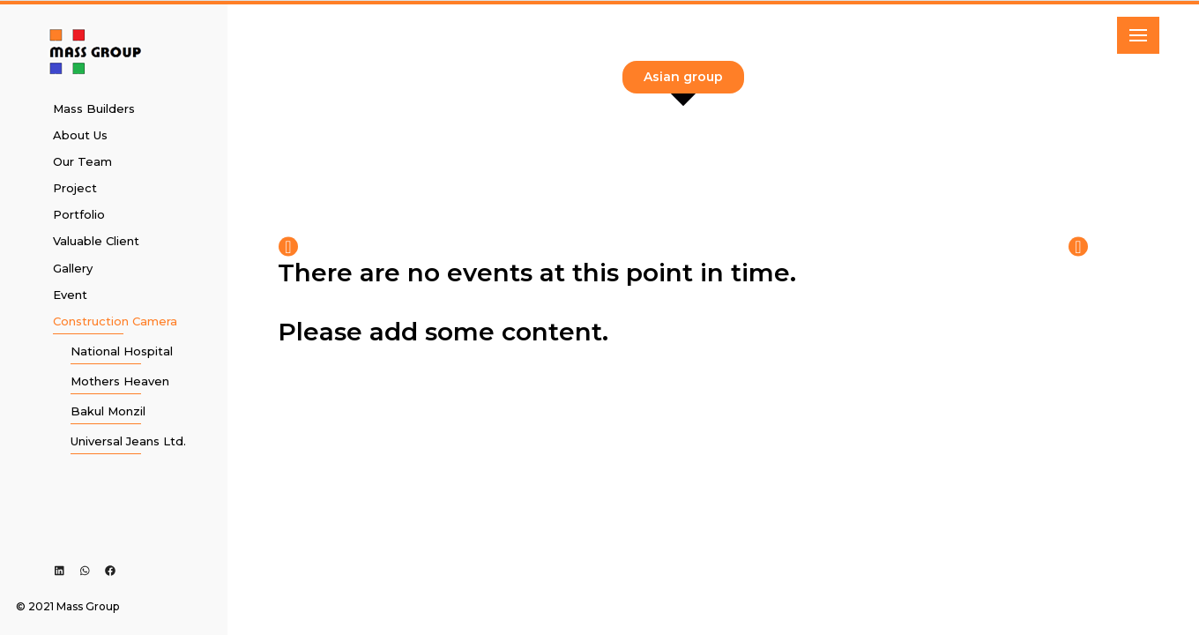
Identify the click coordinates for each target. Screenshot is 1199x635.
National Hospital (122, 351)
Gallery (73, 268)
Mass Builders (94, 108)
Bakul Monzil (108, 411)
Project (75, 188)
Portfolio (79, 214)
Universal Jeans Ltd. (128, 441)
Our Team (82, 161)
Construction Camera (115, 321)
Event (70, 295)
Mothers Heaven (120, 381)
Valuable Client (96, 241)
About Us (80, 135)
